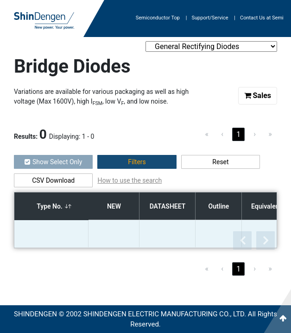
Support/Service (213, 18)
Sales (258, 95)
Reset (220, 162)
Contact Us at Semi (262, 18)
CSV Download (53, 180)
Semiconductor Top (161, 18)
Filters (137, 162)
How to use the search (129, 180)
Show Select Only (53, 162)
